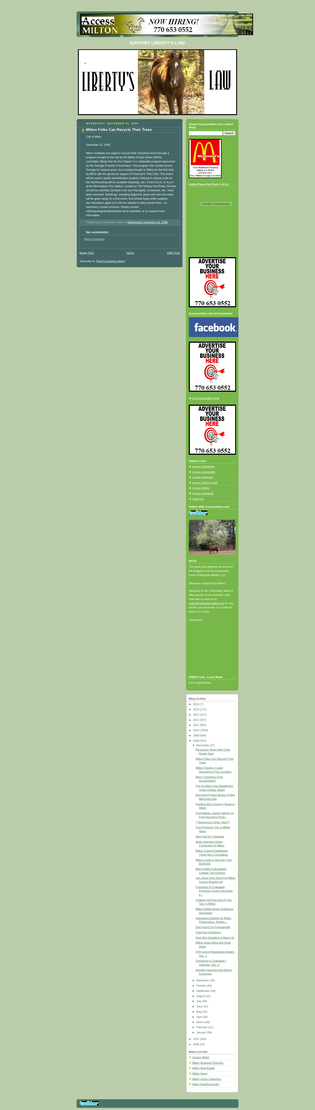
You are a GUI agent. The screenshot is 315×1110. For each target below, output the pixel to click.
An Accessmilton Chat (205, 398)
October (201, 985)
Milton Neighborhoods (205, 1084)
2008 (196, 740)
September (203, 990)
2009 (196, 735)
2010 (196, 730)
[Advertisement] (208, 654)
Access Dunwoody (203, 472)
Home (130, 253)
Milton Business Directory (207, 1062)
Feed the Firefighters (208, 932)
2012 (196, 720)
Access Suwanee (203, 493)
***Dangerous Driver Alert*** (213, 822)
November (203, 980)
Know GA (198, 499)
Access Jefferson (202, 477)
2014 (196, 709)
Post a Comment (94, 239)
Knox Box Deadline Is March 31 (215, 937)
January (201, 1032)
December (203, 745)
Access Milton (200, 488)
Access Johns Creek (204, 482)
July (199, 1001)
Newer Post (86, 253)
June (199, 1006)
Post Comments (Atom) (110, 261)
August (201, 996)
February (202, 1027)
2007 (196, 1039)
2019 (196, 704)
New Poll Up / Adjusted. (210, 836)
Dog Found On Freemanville (213, 927)
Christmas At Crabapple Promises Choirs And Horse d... (214, 891)
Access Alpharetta (203, 466)
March (200, 1022)
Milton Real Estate (203, 1068)
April (199, 1017)
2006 (196, 1044)
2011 (196, 725)
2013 (196, 714)
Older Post (173, 253)
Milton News (199, 1073)
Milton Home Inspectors (206, 1079)
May (199, 1011)
